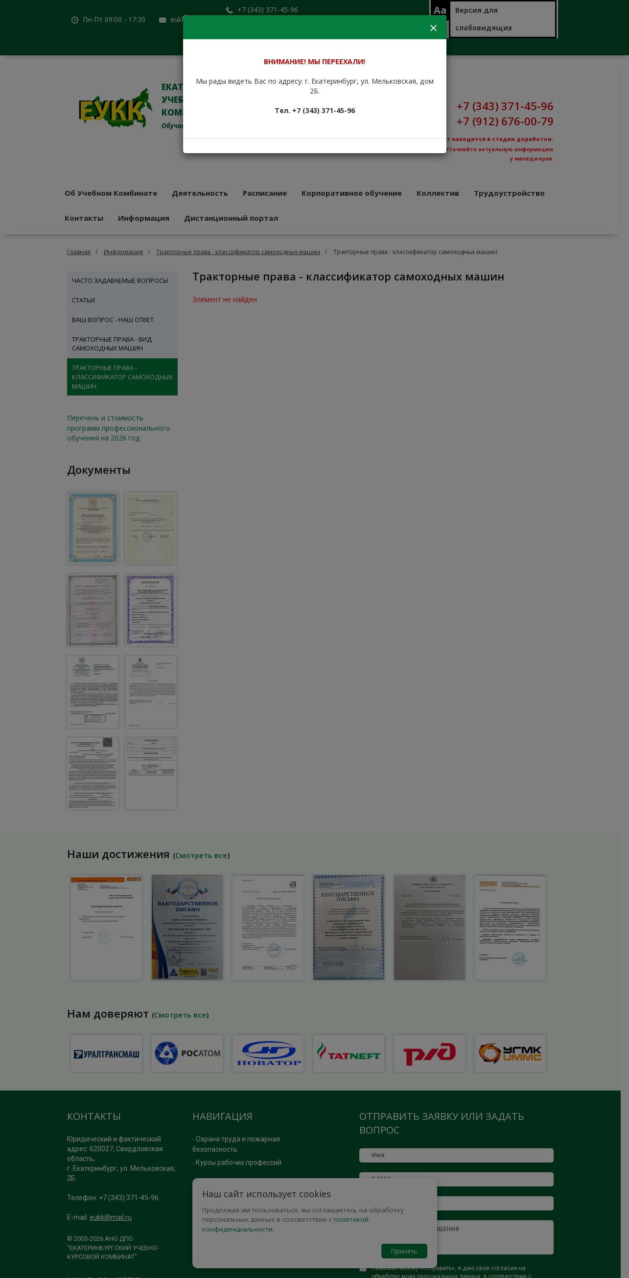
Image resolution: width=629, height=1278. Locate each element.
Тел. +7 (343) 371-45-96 (315, 110)
